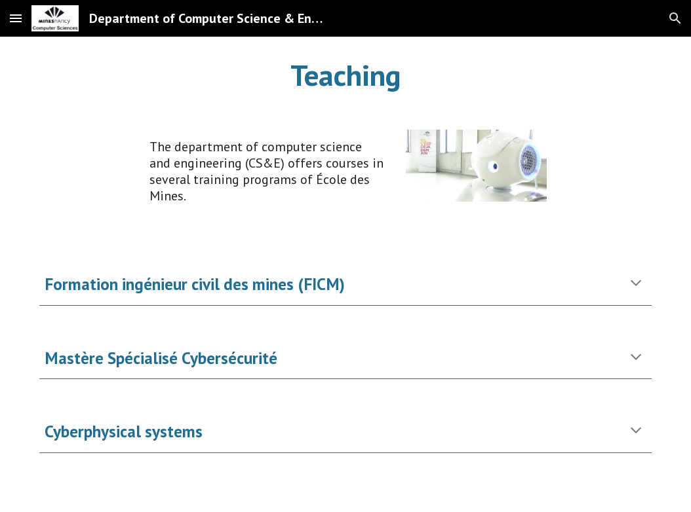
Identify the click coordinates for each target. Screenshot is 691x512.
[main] (345, 75)
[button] (15, 18)
